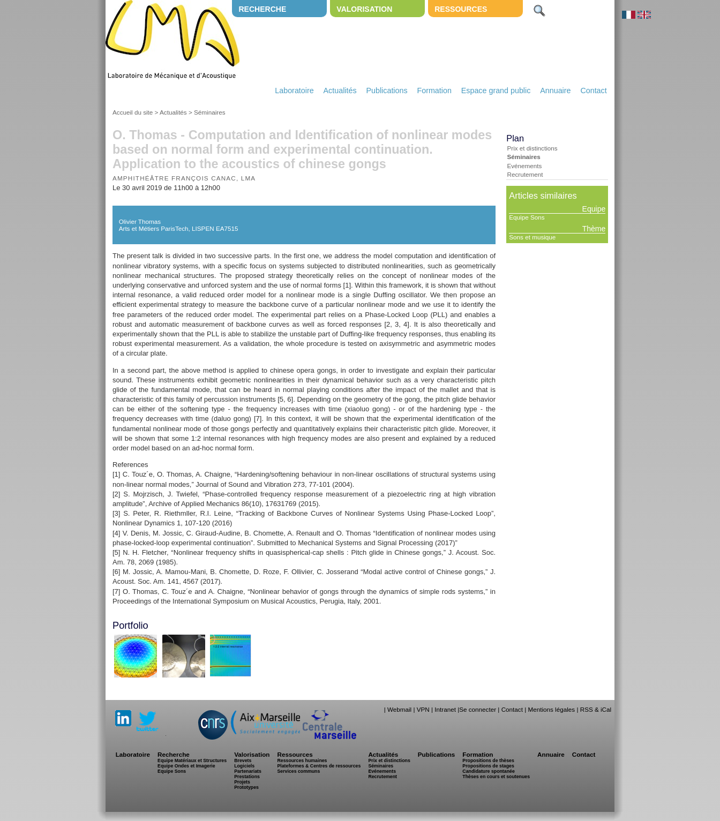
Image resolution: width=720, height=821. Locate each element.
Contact (593, 90)
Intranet (445, 709)
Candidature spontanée (488, 771)
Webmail (399, 709)
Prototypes (246, 787)
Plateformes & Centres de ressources (319, 766)
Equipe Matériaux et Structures (192, 760)
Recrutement (525, 174)
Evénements (524, 165)
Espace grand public (496, 90)
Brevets (242, 760)
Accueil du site (132, 112)
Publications (386, 90)
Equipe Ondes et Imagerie (186, 766)
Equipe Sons (526, 217)
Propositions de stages (488, 766)
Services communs (298, 771)
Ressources (460, 9)
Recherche (262, 9)
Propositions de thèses (488, 760)
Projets (242, 782)
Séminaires (209, 112)
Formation (434, 90)
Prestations (247, 776)
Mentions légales (551, 709)
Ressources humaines (302, 760)
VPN (423, 709)
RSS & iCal (595, 709)
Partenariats (247, 771)
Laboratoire (294, 90)
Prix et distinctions (532, 148)
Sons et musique (532, 237)
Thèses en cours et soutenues (496, 776)
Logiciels (244, 766)
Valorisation (364, 9)
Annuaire (555, 90)
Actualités (340, 90)
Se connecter (477, 709)
